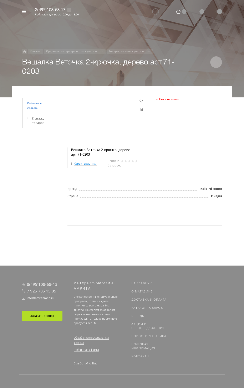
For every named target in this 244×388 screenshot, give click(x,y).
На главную (142, 283)
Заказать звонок (42, 316)
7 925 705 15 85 (41, 291)
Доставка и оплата (149, 299)
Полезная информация (143, 346)
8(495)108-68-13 (50, 9)
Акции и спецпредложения (147, 326)
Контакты (140, 356)
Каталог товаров (147, 308)
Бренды (138, 316)
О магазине (141, 291)
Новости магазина (148, 336)
